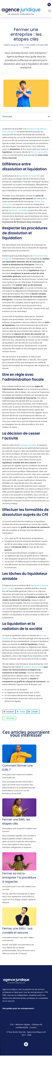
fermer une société (39, 152)
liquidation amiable (28, 445)
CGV (12, 1024)
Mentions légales (22, 1024)
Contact (33, 1027)
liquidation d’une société (29, 176)
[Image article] (19, 754)
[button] (49, 11)
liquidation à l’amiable (18, 210)
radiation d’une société (33, 667)
